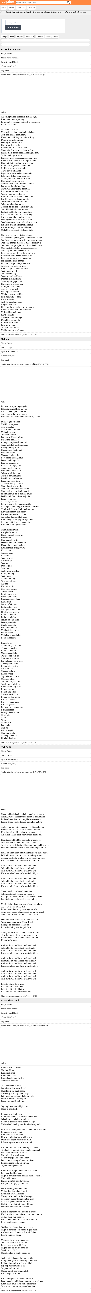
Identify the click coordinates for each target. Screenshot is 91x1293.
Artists (11, 8)
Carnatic (40, 37)
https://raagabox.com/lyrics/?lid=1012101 (21, 742)
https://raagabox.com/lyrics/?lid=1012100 (21, 335)
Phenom (10, 755)
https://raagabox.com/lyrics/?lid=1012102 (21, 996)
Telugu (4, 37)
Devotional (29, 37)
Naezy (9, 54)
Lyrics (3, 8)
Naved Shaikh (13, 62)
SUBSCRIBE (13, 28)
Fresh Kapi (21, 8)
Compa (9, 347)
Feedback (31, 8)
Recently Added (52, 37)
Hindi (11, 37)
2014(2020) (11, 66)
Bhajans (20, 37)
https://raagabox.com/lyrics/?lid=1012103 (21, 1291)
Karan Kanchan (12, 58)
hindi (7, 70)
